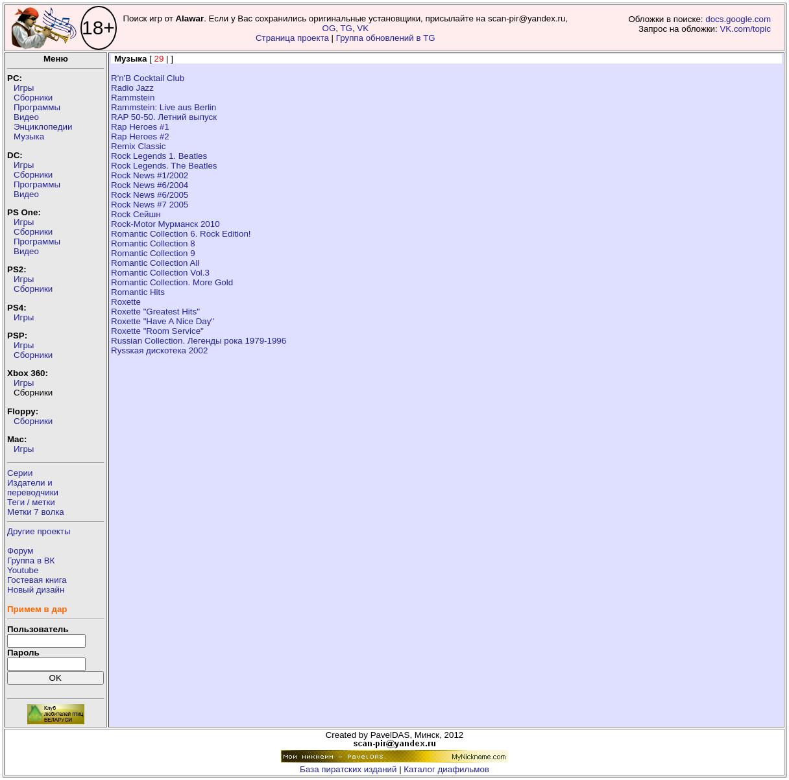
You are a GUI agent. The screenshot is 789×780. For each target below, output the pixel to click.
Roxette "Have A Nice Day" (162, 321)
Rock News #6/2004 (149, 185)
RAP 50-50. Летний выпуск (164, 117)
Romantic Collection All (155, 263)
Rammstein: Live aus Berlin (163, 107)
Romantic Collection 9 (153, 253)
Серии (19, 473)
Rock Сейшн (136, 214)
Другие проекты (39, 531)
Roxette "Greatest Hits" (155, 311)
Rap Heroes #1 (140, 127)
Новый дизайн (35, 590)
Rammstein (132, 97)
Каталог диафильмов (446, 769)
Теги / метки (31, 502)
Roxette (126, 302)
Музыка (29, 136)
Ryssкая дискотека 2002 (159, 350)
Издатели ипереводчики (32, 487)
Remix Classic (138, 146)
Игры (24, 88)
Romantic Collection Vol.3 (160, 273)
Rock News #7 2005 (149, 204)
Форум (20, 551)
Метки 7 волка (35, 512)
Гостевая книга (37, 580)
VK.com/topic (745, 29)
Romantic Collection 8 (153, 243)
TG (346, 28)
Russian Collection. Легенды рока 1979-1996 (198, 341)
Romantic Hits (138, 292)
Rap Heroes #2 (140, 136)
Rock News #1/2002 (149, 175)
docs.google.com (738, 19)
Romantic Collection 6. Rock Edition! (181, 234)
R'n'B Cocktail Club (147, 78)
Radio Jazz (132, 88)
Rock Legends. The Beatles (164, 166)
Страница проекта (292, 38)
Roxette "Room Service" (157, 331)
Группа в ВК (31, 560)
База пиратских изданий (348, 769)
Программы (37, 107)
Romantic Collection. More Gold (172, 282)
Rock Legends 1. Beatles (159, 156)
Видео (26, 117)
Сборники (33, 97)
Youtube (22, 570)
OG (329, 28)
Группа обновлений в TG (385, 38)
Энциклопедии (43, 127)
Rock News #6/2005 (149, 195)
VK (363, 28)
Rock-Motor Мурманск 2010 (165, 224)
